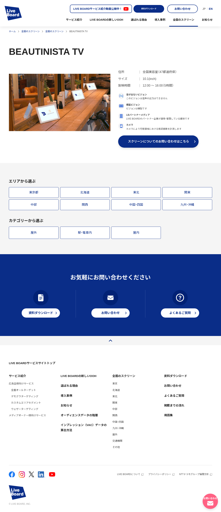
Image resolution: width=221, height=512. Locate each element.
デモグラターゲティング (24, 397)
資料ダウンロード (149, 8)
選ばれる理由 (139, 19)
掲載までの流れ (174, 407)
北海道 (116, 391)
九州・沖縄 (118, 429)
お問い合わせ (182, 8)
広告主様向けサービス (21, 385)
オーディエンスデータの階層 (79, 416)
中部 (114, 410)
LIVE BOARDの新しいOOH (106, 19)
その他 (116, 448)
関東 (114, 404)
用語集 (168, 416)
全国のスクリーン (183, 19)
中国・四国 (118, 423)
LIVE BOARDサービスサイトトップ (32, 364)
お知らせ (207, 19)
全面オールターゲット (23, 391)
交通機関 (117, 442)
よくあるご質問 (174, 397)
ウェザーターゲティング (24, 410)
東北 (114, 397)
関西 (114, 416)
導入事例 (160, 19)
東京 (114, 385)
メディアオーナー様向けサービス (27, 416)
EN (211, 8)
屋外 (114, 436)
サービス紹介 (74, 19)
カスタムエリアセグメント (26, 404)
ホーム (12, 31)
